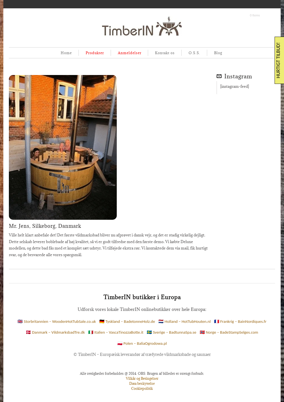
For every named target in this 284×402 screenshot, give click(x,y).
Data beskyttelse (142, 383)
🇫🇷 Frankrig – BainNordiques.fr (240, 321)
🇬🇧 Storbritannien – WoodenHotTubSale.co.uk (56, 321)
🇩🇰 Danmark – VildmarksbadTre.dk (55, 332)
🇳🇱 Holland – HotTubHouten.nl (184, 321)
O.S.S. (194, 53)
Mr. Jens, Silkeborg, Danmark (45, 226)
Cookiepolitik (142, 388)
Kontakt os (165, 53)
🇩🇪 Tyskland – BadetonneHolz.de (127, 321)
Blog (218, 53)
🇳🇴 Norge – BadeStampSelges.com (229, 332)
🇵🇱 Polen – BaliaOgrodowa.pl (142, 343)
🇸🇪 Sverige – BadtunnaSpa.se (171, 332)
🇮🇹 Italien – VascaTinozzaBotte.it (115, 332)
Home (66, 53)
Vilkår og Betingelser (142, 378)
